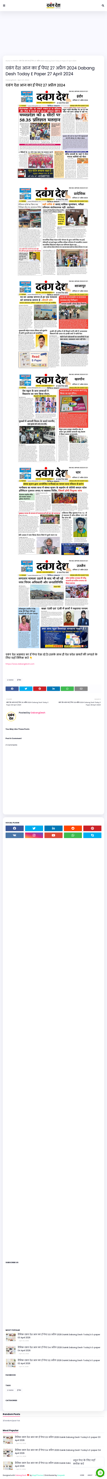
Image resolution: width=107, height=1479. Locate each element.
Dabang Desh (20, 1475)
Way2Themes (37, 1475)
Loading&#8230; (50, 1048)
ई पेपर (19, 680)
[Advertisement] (53, 32)
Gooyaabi (61, 1475)
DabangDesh (11, 80)
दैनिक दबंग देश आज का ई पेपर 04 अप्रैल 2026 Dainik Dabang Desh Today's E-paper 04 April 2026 (59, 1349)
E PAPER (14, 61)
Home (8, 61)
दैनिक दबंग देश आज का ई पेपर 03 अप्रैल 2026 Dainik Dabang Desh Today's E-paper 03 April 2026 (59, 1336)
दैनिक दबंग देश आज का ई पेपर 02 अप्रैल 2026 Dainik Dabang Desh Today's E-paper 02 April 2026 (59, 1362)
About (90, 1475)
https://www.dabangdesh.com (20, 664)
